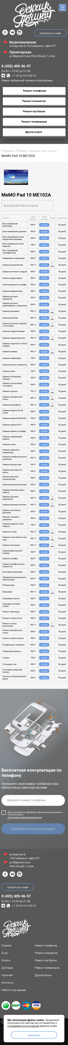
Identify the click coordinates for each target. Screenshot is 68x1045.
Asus (52, 151)
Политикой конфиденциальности (25, 817)
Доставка (7, 967)
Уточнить (44, 225)
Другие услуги (43, 975)
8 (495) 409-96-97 (16, 66)
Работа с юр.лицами (13, 990)
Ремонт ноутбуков (46, 960)
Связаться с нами (50, 33)
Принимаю (34, 1035)
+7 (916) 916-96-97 (24, 75)
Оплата (5, 960)
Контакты (7, 982)
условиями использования (23, 1026)
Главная (7, 151)
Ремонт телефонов (46, 945)
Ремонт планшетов (31, 151)
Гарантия (7, 975)
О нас (4, 953)
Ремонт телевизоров (47, 967)
